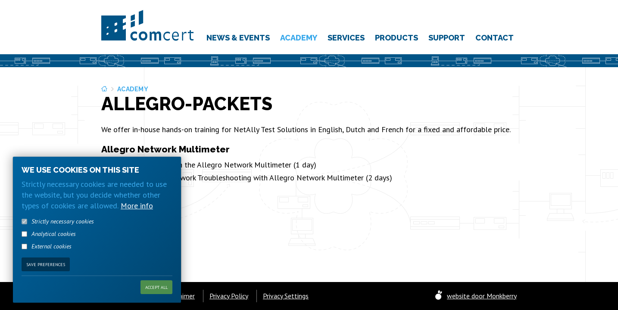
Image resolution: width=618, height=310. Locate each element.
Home (105, 89)
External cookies (51, 259)
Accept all (156, 300)
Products (396, 37)
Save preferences (45, 277)
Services (346, 37)
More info (137, 218)
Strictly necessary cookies (62, 234)
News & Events (238, 37)
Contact (494, 37)
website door (482, 295)
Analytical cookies (53, 247)
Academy (298, 37)
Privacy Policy (228, 295)
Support (446, 37)
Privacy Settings (286, 295)
